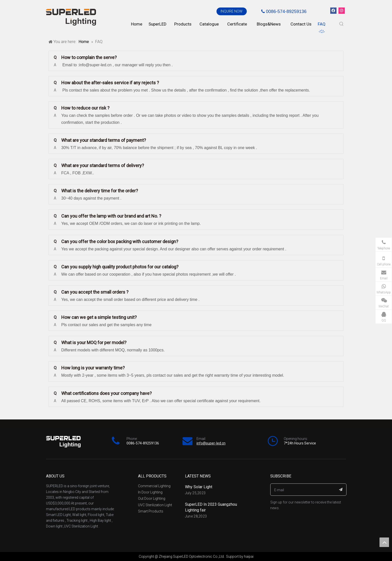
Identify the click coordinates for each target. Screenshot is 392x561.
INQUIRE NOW (231, 11)
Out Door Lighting (151, 498)
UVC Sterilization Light (155, 505)
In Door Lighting (150, 492)
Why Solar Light (198, 486)
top (384, 542)
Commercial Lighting (154, 486)
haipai (249, 556)
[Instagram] (341, 11)
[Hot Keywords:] (341, 24)
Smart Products (150, 511)
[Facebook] (333, 11)
